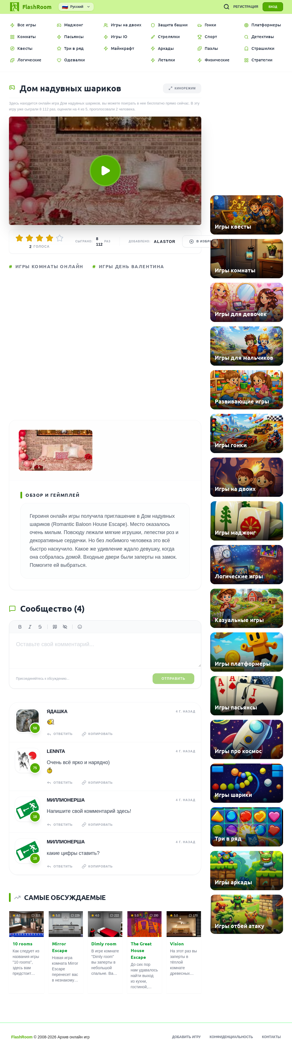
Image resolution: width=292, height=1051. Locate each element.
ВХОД (272, 6)
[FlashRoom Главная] (30, 6)
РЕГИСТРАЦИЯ (245, 7)
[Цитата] (55, 627)
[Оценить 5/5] (59, 238)
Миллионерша (66, 800)
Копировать (97, 734)
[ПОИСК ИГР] (226, 7)
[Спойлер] (65, 627)
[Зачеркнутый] (40, 627)
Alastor (165, 241)
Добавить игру (186, 1037)
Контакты (271, 1037)
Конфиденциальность (231, 1037)
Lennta (56, 751)
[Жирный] (20, 627)
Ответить (60, 734)
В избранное (205, 241)
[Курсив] (30, 627)
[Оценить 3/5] (39, 238)
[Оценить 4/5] (49, 238)
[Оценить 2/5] (29, 238)
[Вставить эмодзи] (80, 627)
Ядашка (57, 711)
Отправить (173, 679)
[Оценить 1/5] (19, 238)
